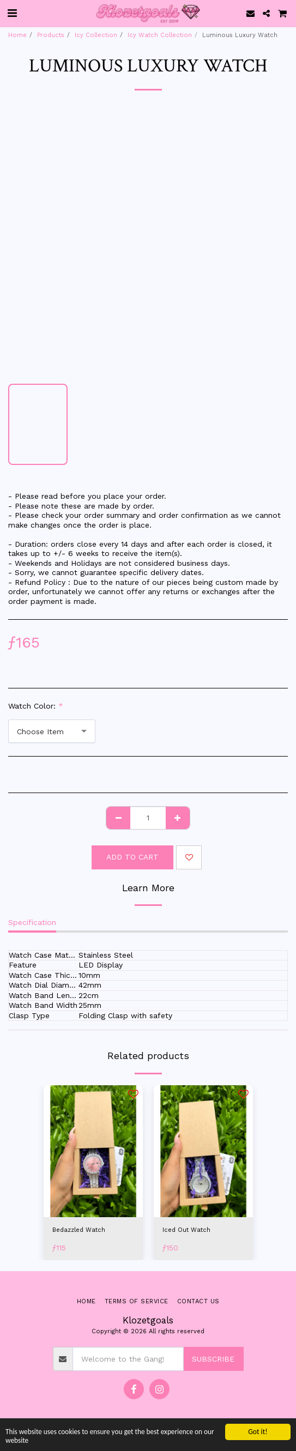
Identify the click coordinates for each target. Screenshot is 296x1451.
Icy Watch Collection (160, 35)
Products (50, 35)
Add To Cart (132, 857)
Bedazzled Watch (78, 1230)
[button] (12, 13)
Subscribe (213, 1359)
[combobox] (51, 731)
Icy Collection (96, 35)
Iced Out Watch (186, 1230)
